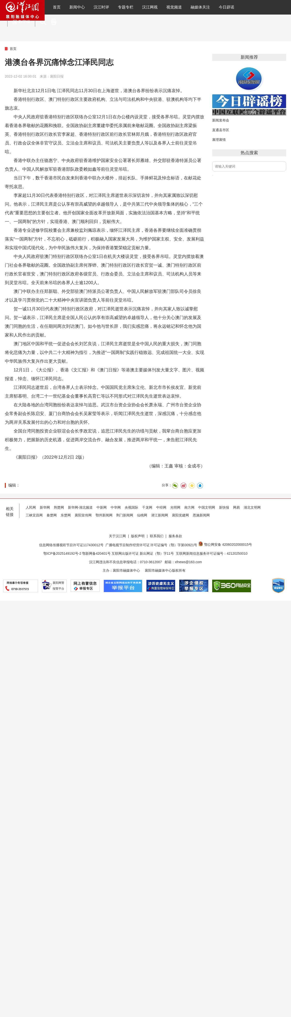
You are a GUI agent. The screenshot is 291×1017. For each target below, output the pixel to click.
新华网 (45, 507)
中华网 (116, 507)
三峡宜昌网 (34, 515)
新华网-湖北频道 (80, 507)
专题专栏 (125, 7)
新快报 (224, 507)
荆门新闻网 (124, 515)
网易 (236, 507)
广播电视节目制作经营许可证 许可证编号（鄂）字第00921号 (151, 545)
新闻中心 (77, 7)
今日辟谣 (226, 7)
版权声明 (138, 536)
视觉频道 (174, 7)
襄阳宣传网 (83, 515)
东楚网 (66, 515)
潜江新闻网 (159, 515)
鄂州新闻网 (104, 515)
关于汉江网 (117, 536)
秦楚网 (52, 515)
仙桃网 (142, 515)
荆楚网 (59, 507)
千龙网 (147, 507)
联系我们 (156, 536)
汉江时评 (101, 7)
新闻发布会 (220, 120)
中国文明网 (206, 507)
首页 (57, 7)
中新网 (102, 507)
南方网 (189, 507)
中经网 (161, 507)
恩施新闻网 (201, 515)
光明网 (175, 507)
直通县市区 (220, 130)
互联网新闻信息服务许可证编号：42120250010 (212, 553)
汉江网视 (150, 7)
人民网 (31, 507)
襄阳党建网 (180, 515)
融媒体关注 (200, 7)
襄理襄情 (219, 140)
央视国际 (131, 507)
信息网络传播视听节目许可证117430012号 (71, 545)
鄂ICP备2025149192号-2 (62, 553)
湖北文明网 (252, 507)
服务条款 (175, 536)
